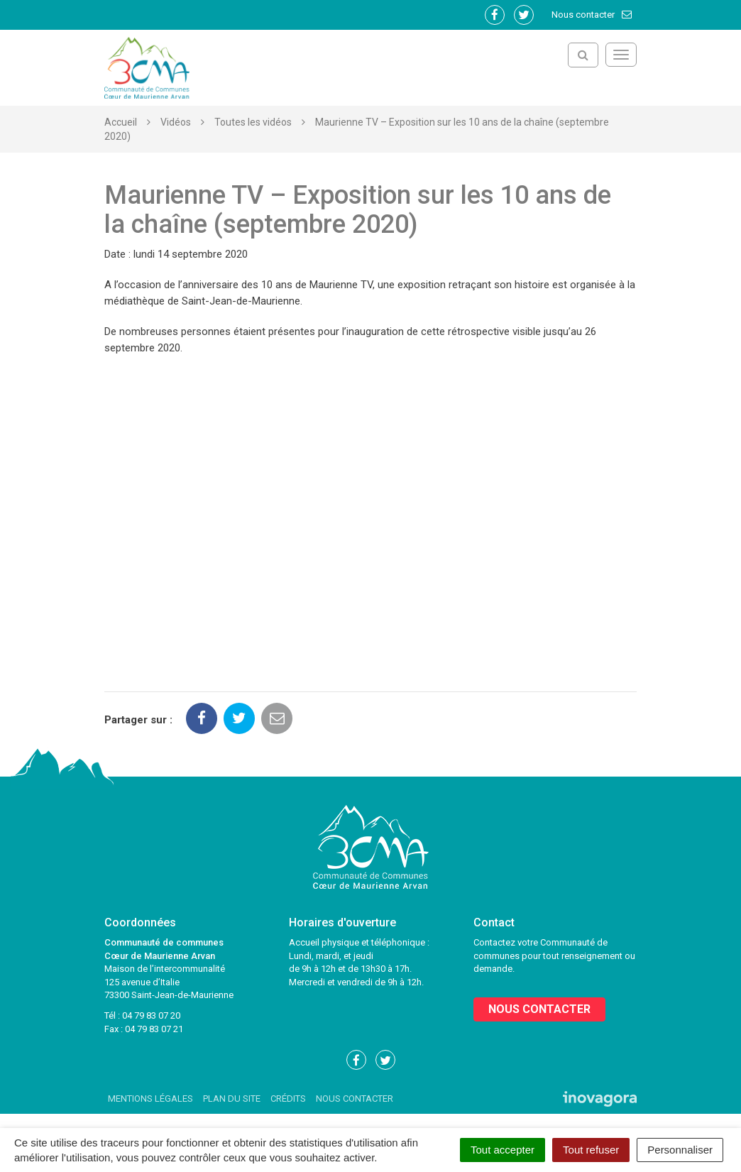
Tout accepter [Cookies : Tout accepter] (502, 1150)
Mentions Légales (150, 1098)
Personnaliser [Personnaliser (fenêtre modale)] (680, 1150)
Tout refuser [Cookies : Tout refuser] (591, 1150)
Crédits (288, 1098)
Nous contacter (592, 14)
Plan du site (231, 1098)
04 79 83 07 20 (151, 1015)
